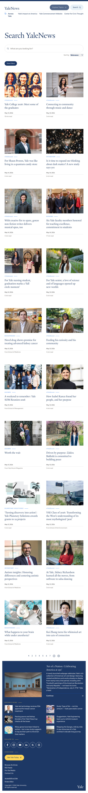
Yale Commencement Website (50, 14)
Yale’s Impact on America (27, 14)
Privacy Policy (9, 781)
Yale (80, 787)
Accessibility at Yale (11, 778)
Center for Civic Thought (73, 14)
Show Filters (11, 63)
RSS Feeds (8, 768)
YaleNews (12, 8)
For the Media (10, 770)
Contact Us (9, 773)
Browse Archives (11, 765)
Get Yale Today (14, 757)
